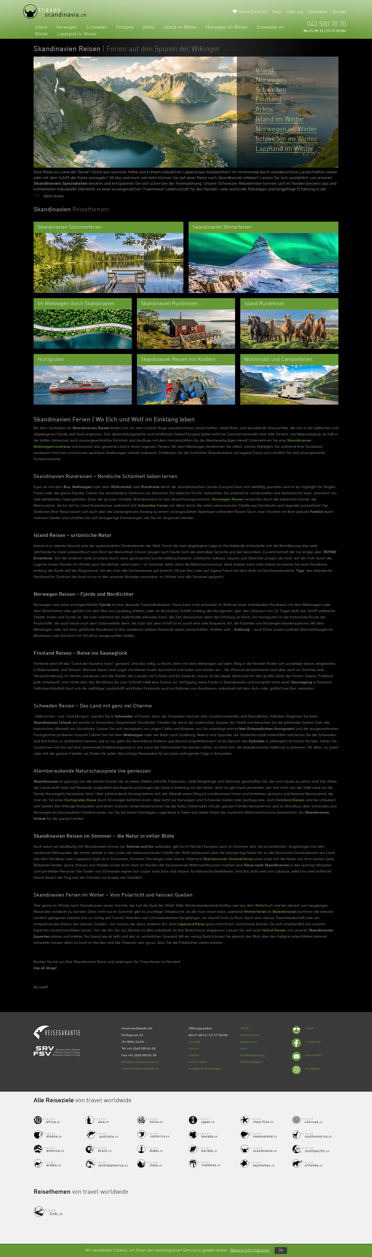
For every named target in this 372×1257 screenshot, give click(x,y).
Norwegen (66, 27)
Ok (280, 1250)
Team (277, 12)
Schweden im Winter (286, 139)
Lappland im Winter (77, 34)
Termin (194, 1048)
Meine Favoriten (253, 12)
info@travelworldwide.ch (140, 1062)
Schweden (96, 27)
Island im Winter (180, 27)
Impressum (248, 1042)
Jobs (243, 1048)
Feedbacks (318, 12)
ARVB (244, 1028)
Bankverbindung (252, 1055)
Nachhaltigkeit (251, 1062)
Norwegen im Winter (226, 27)
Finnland (125, 27)
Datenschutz (249, 1035)
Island (41, 27)
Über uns (295, 12)
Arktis (148, 27)
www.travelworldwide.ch (140, 1068)
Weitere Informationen (250, 1250)
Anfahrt (194, 1055)
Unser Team (198, 1062)
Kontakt (339, 12)
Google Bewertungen (205, 1068)
